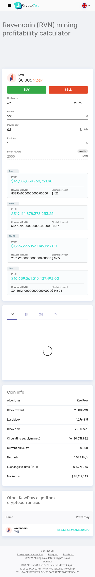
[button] (82, 151)
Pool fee (11, 138)
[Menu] (9, 5)
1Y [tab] (55, 314)
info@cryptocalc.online (30, 554)
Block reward (14, 151)
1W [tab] (12, 314)
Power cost (13, 125)
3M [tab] (41, 314)
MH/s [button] (78, 103)
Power (10, 111)
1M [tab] (26, 314)
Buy (26, 90)
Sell (68, 90)
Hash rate (12, 98)
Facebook (68, 554)
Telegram (53, 554)
